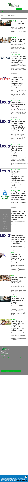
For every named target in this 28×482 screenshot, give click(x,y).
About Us (5, 357)
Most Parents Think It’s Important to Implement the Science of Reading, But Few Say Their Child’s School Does (18, 126)
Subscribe (18, 9)
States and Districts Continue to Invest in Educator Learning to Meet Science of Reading (18, 215)
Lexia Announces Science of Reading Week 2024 (18, 104)
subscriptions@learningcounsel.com (5, 354)
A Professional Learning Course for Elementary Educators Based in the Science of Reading (18, 82)
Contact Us (10, 357)
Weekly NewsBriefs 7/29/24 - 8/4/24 (18, 40)
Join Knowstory (11, 9)
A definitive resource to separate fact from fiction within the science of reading (18, 59)
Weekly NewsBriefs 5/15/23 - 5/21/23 (18, 23)
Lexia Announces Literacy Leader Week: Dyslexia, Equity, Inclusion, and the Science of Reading (18, 151)
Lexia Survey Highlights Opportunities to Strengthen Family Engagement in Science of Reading (18, 176)
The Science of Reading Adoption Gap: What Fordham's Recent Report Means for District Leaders (17, 326)
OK (26, 476)
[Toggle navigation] (2, 12)
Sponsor (16, 357)
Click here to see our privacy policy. (21, 480)
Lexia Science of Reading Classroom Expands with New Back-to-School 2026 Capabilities (18, 239)
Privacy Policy (22, 357)
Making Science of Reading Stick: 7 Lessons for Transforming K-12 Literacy (17, 258)
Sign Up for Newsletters (10, 371)
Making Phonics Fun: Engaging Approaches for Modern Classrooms (18, 280)
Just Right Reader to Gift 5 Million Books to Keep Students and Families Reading (19, 195)
